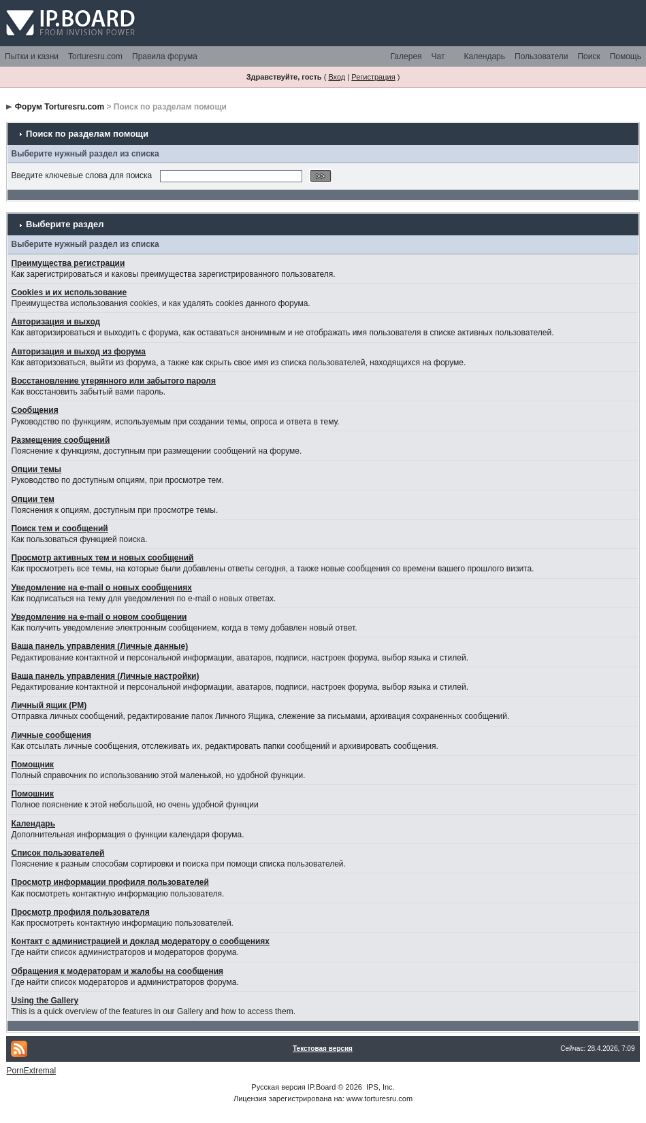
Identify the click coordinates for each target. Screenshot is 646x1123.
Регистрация (373, 77)
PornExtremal (31, 1070)
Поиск (588, 56)
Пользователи (541, 56)
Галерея (406, 56)
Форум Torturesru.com (59, 107)
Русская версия (278, 1087)
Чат (438, 56)
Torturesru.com (95, 56)
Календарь (484, 56)
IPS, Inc (379, 1087)
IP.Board (322, 1087)
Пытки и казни (32, 56)
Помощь (625, 56)
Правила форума (164, 56)
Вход (336, 77)
